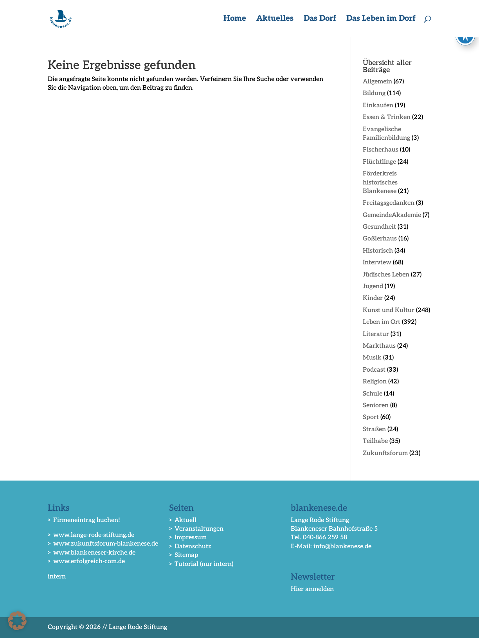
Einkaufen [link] (378, 105)
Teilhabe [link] (375, 441)
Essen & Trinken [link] (387, 117)
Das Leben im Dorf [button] (381, 19)
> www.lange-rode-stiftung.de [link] (91, 535)
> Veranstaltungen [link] (196, 529)
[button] (17, 621)
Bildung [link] (374, 93)
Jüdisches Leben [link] (386, 274)
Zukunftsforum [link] (385, 453)
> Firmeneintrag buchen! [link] (84, 520)
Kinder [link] (373, 298)
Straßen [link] (374, 429)
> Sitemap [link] (183, 555)
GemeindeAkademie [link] (392, 215)
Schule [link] (372, 394)
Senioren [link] (376, 405)
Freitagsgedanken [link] (388, 203)
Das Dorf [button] (320, 19)
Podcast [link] (374, 370)
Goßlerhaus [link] (380, 238)
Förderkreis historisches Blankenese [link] (380, 182)
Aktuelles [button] (275, 19)
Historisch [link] (378, 251)
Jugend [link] (373, 286)
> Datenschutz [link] (190, 546)
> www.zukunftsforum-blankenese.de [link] (103, 544)
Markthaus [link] (379, 346)
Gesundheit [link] (379, 227)
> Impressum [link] (188, 537)
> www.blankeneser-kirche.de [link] (91, 553)
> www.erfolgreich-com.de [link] (86, 561)
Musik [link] (372, 357)
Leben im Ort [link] (381, 322)
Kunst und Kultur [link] (388, 310)
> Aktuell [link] (182, 520)
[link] (61, 18)
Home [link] (234, 19)
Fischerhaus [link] (380, 150)
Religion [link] (375, 381)
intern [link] (57, 576)
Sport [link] (371, 417)
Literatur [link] (376, 334)
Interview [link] (377, 262)
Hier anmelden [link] (312, 589)
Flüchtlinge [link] (379, 162)
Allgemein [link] (377, 81)
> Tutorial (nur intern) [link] (201, 564)
